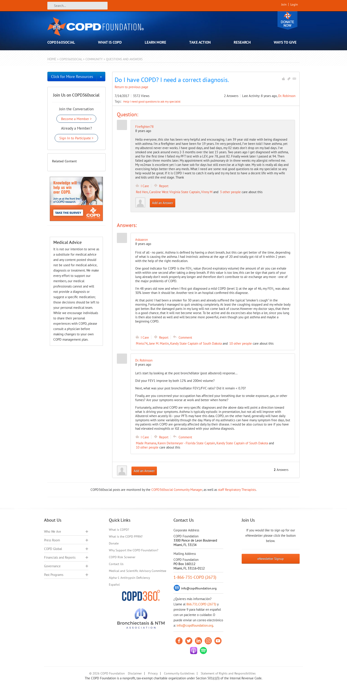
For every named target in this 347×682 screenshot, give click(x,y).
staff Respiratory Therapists (237, 490)
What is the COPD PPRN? (126, 536)
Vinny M (206, 192)
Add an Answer (162, 203)
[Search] (77, 6)
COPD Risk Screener (122, 557)
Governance (52, 566)
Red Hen (142, 192)
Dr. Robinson (286, 96)
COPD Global (53, 549)
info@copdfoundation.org (195, 625)
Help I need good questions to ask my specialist (151, 101)
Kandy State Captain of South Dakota (196, 343)
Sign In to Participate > (76, 138)
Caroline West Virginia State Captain (174, 192)
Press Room (52, 540)
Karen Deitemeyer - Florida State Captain (186, 443)
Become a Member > (76, 119)
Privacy (153, 673)
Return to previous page (131, 87)
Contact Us (116, 564)
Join (284, 4)
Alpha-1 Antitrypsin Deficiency (129, 578)
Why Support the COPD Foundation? (133, 550)
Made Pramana (146, 443)
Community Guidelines (179, 673)
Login (294, 4)
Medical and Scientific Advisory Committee (137, 571)
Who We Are (52, 531)
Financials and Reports (59, 557)
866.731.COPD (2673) (201, 604)
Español (114, 585)
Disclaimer (135, 673)
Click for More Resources (72, 76)
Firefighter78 (144, 126)
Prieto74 (142, 343)
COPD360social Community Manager (176, 490)
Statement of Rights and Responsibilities (228, 673)
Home (51, 59)
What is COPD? (119, 530)
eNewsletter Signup (270, 559)
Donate (287, 20)
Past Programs (53, 575)
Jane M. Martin (159, 343)
